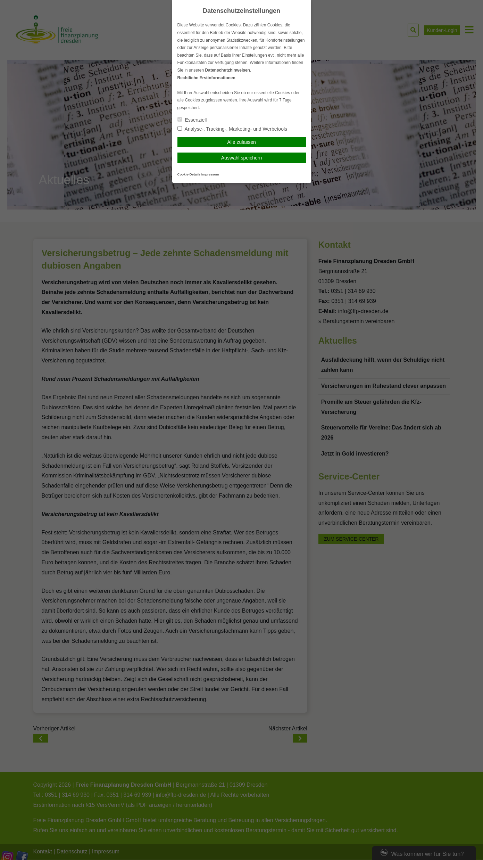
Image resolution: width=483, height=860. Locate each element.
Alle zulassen (241, 142)
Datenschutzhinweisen (227, 70)
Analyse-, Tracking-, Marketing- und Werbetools (232, 129)
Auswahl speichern (241, 158)
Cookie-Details (189, 174)
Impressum (210, 174)
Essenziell (192, 120)
